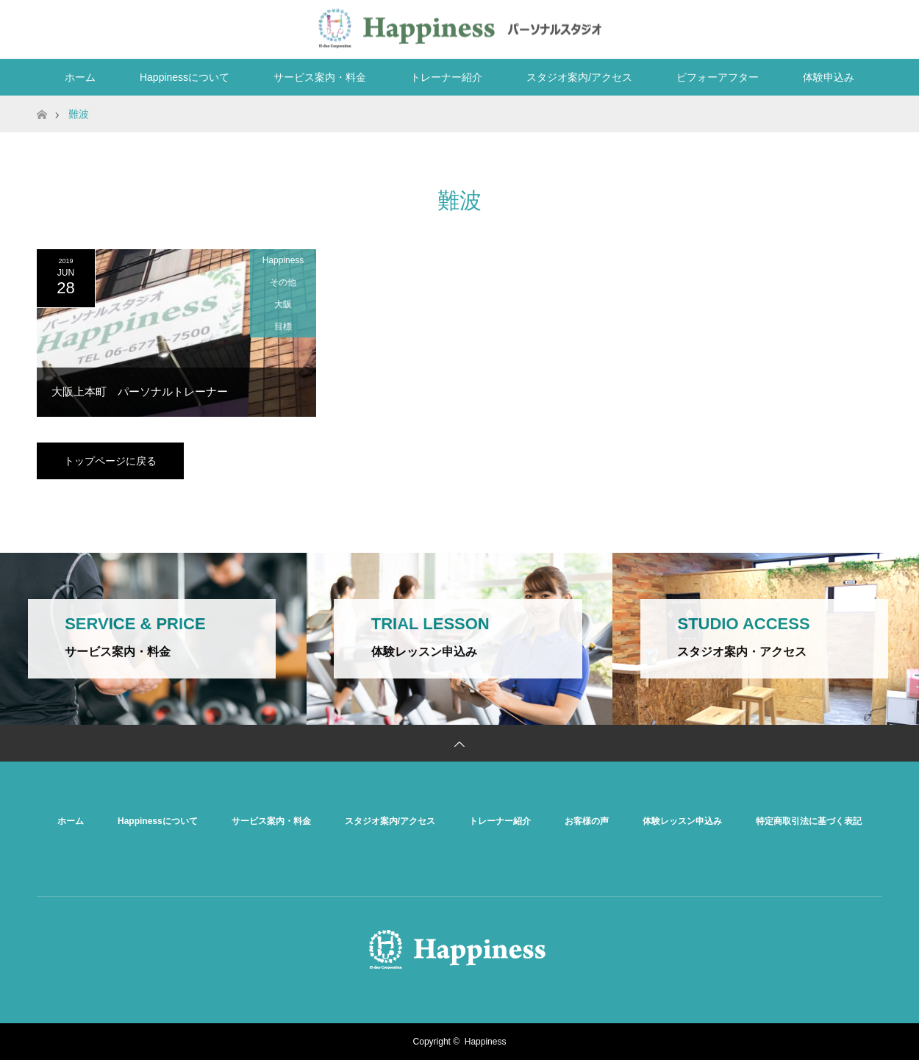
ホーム (80, 77)
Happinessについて (184, 77)
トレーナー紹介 (446, 77)
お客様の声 (587, 821)
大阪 (283, 304)
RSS (868, 26)
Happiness (283, 260)
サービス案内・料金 (319, 77)
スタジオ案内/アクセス (579, 77)
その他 (283, 282)
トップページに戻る (110, 461)
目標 (283, 326)
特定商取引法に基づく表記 (809, 821)
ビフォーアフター (717, 77)
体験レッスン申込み (682, 821)
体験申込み (828, 77)
